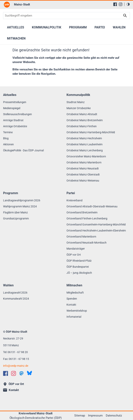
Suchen (125, 15)
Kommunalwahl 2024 (16, 298)
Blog (6, 138)
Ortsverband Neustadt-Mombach (86, 242)
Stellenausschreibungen (17, 114)
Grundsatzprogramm (16, 218)
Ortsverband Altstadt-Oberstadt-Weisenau (91, 206)
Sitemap (79, 415)
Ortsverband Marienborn (81, 236)
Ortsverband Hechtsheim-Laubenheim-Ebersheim (96, 230)
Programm (78, 27)
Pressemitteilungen (14, 102)
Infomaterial (73, 316)
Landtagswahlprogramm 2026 (21, 200)
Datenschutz (114, 415)
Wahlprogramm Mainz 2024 (20, 206)
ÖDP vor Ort (73, 254)
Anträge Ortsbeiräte (15, 126)
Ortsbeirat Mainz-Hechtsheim (84, 138)
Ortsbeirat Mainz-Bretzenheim (84, 120)
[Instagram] (120, 4)
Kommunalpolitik (46, 27)
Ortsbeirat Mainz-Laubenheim (84, 144)
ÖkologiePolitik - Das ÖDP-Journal (23, 150)
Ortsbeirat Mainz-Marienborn (84, 162)
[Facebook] (115, 4)
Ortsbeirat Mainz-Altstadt (81, 114)
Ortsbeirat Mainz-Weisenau (82, 180)
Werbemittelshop (76, 310)
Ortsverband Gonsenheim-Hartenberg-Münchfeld (96, 224)
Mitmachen (16, 38)
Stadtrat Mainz (75, 102)
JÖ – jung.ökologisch (79, 272)
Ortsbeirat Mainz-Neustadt (82, 168)
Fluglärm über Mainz (15, 212)
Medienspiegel (11, 108)
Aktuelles (15, 27)
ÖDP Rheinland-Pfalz (79, 260)
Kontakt (71, 304)
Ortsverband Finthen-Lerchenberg (86, 218)
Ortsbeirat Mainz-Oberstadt (83, 174)
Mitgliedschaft (75, 292)
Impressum (95, 415)
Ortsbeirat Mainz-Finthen (81, 126)
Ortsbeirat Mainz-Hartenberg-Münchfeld (90, 132)
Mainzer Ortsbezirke (78, 108)
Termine (8, 132)
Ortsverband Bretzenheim (81, 212)
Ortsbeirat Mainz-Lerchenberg (84, 150)
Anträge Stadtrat (13, 120)
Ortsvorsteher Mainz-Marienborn (86, 156)
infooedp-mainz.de (15, 365)
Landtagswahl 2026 (15, 292)
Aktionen (8, 144)
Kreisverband (74, 200)
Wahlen (119, 27)
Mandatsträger (75, 248)
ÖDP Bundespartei (77, 266)
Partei (99, 27)
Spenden (71, 298)
